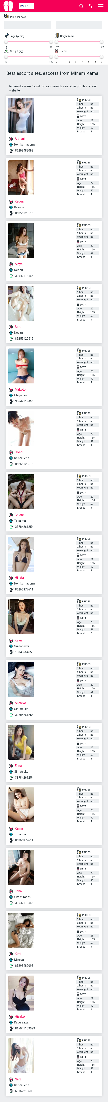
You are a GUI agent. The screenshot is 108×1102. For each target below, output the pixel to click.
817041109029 (25, 1028)
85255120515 (24, 213)
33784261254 (24, 527)
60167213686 (24, 1091)
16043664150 (24, 652)
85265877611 (24, 589)
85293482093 (24, 150)
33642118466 (24, 276)
